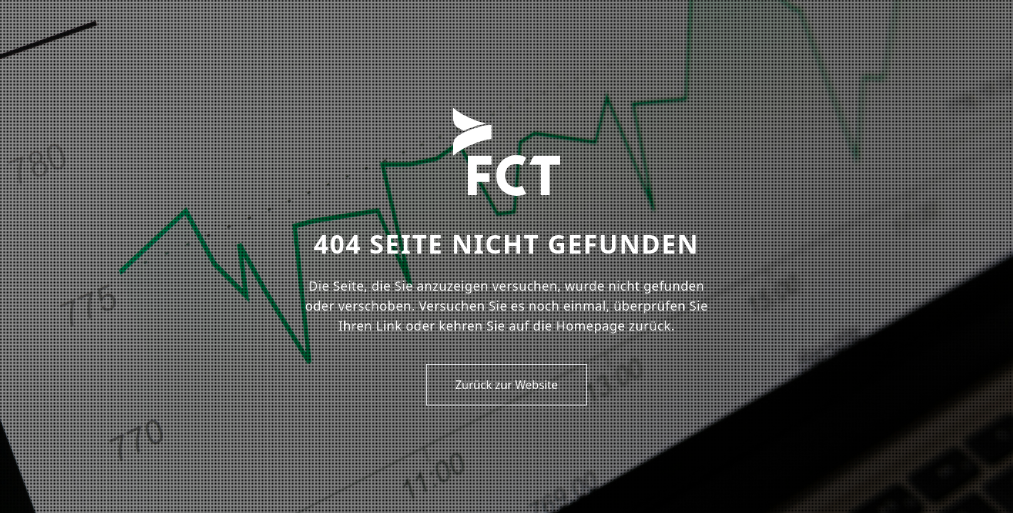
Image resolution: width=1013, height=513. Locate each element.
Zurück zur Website (506, 385)
